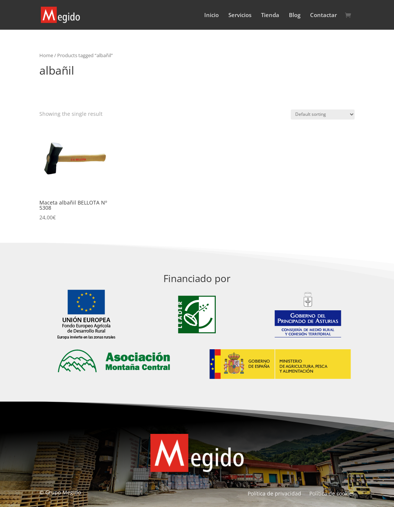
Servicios (239, 15)
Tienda (270, 15)
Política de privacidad (274, 494)
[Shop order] (323, 114)
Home (46, 55)
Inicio (211, 15)
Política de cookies (332, 494)
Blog (294, 15)
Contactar (323, 15)
